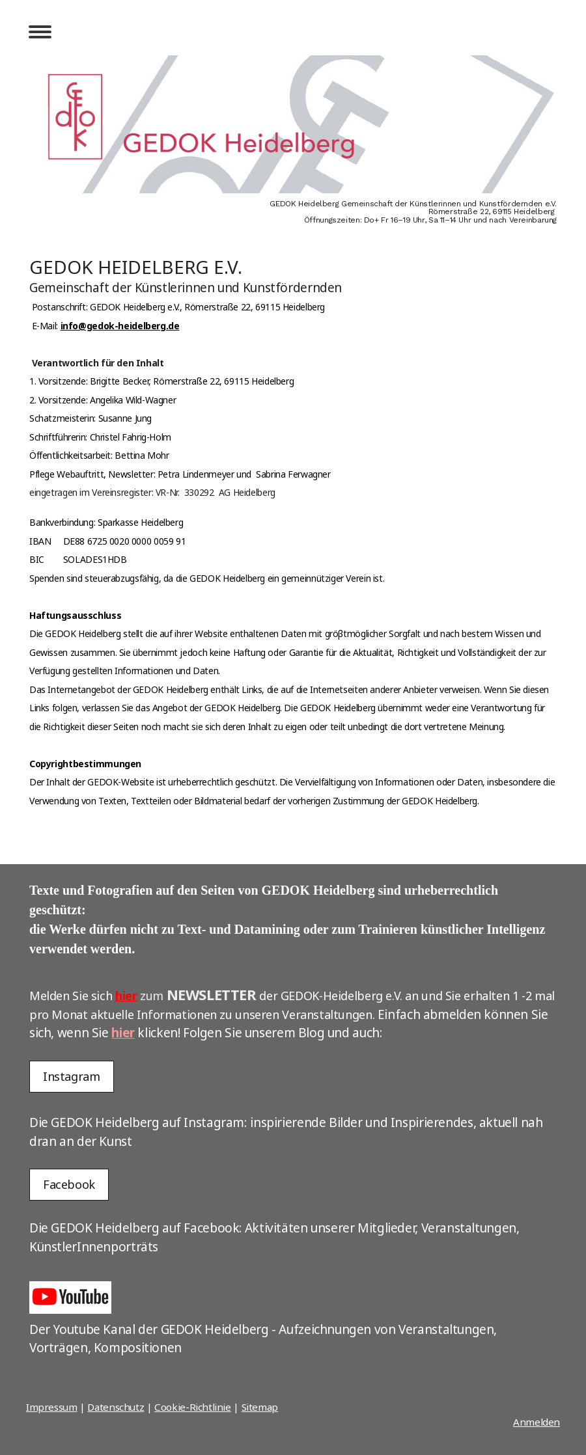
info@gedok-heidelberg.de (120, 326)
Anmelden (536, 1421)
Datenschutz (115, 1406)
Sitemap (260, 1406)
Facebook (69, 1184)
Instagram (71, 1076)
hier (126, 995)
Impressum (51, 1406)
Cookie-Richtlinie (192, 1406)
